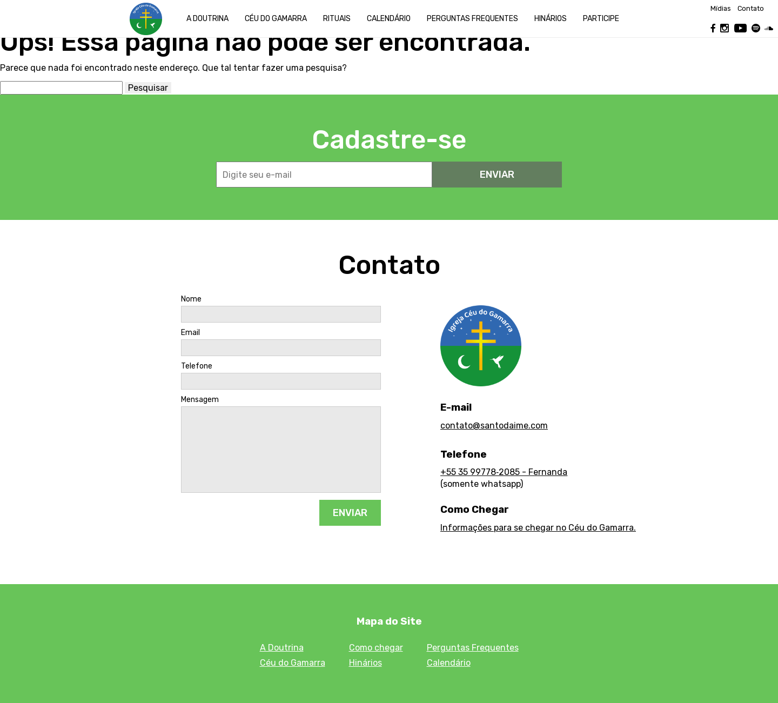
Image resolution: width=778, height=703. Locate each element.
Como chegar (376, 647)
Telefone (196, 366)
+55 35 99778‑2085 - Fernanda (503, 472)
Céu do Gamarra (276, 18)
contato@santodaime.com (494, 425)
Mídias (720, 8)
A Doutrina (207, 18)
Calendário (389, 18)
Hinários (550, 18)
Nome (191, 299)
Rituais (337, 18)
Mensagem (200, 400)
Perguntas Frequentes (473, 647)
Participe (601, 18)
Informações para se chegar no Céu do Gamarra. (538, 528)
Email (190, 333)
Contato (750, 8)
